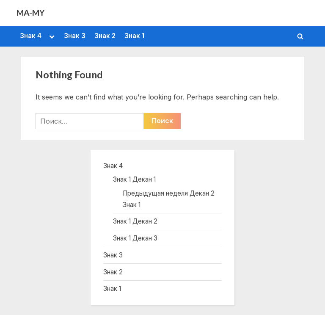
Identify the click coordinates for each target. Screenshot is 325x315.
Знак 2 (105, 36)
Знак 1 (134, 36)
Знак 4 (30, 36)
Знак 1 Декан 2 (135, 221)
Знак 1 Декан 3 (135, 238)
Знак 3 (74, 36)
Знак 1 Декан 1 (134, 179)
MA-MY (30, 12)
